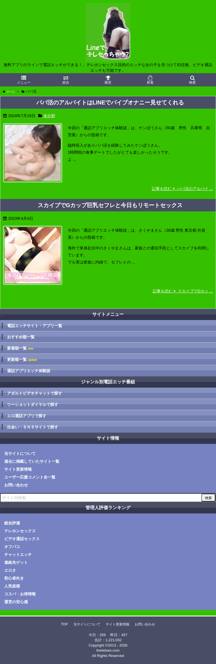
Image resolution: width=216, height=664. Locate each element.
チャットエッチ (18, 554)
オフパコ (12, 546)
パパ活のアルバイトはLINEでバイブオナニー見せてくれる (110, 102)
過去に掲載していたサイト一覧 (31, 461)
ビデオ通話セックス (22, 538)
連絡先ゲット (16, 562)
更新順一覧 (22, 359)
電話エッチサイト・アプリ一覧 (34, 326)
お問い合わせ (16, 485)
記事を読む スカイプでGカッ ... (183, 291)
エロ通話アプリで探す (26, 416)
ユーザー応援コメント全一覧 (29, 477)
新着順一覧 (20, 348)
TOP (64, 624)
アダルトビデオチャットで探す (34, 393)
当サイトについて (20, 453)
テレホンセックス (20, 531)
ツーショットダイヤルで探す (32, 404)
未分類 (49, 115)
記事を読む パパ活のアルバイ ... (182, 188)
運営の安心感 (16, 602)
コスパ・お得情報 (20, 594)
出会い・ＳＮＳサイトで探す (32, 427)
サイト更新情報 (18, 469)
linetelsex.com (108, 650)
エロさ (10, 570)
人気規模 (12, 586)
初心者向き (14, 578)
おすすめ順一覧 (21, 337)
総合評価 (12, 523)
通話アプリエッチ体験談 (28, 371)
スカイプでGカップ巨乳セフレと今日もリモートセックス (110, 205)
